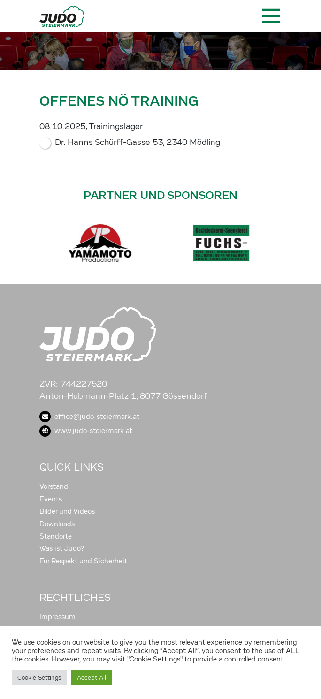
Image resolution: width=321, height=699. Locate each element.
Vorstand (53, 486)
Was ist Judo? (61, 548)
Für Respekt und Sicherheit (83, 561)
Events (50, 499)
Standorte (55, 536)
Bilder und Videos (67, 511)
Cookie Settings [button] (39, 677)
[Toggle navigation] (270, 16)
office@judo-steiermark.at (89, 416)
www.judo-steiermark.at (85, 430)
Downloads (57, 524)
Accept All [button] (91, 677)
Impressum (57, 617)
